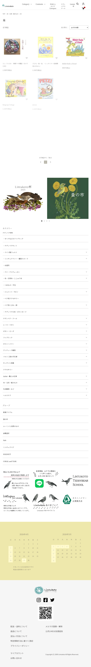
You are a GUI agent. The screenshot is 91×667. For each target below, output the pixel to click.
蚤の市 (5, 419)
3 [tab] (46, 220)
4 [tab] (49, 220)
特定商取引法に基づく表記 (21, 640)
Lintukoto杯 (73, 5)
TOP (4, 14)
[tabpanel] (23, 198)
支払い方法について (18, 636)
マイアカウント (17, 653)
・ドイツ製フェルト (10, 252)
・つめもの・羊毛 (9, 285)
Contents (39, 4)
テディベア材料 (8, 233)
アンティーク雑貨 (9, 350)
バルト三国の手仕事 (10, 356)
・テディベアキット (10, 246)
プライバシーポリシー (19, 645)
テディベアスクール (63, 6)
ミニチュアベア (8, 447)
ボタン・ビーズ (8, 331)
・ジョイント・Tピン (10, 292)
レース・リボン (8, 325)
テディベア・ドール (10, 318)
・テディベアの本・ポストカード (14, 312)
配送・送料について (18, 626)
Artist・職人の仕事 (10, 376)
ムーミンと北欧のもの (11, 426)
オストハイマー (8, 344)
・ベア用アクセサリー (11, 298)
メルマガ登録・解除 (54, 626)
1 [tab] (41, 220)
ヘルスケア (7, 395)
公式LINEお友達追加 (54, 631)
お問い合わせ (16, 658)
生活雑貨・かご (8, 389)
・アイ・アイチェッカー (11, 272)
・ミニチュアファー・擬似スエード (15, 259)
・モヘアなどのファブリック (13, 239)
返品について (16, 631)
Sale (4, 440)
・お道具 (6, 265)
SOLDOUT (7, 454)
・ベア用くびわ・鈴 (10, 305)
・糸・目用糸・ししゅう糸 (12, 278)
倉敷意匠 (6, 433)
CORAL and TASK (9, 461)
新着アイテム (7, 412)
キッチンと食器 (8, 363)
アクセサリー (8, 370)
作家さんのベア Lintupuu (53, 6)
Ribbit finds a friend (69, 64)
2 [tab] (44, 220)
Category (25, 4)
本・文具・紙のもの (12, 14)
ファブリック (7, 337)
